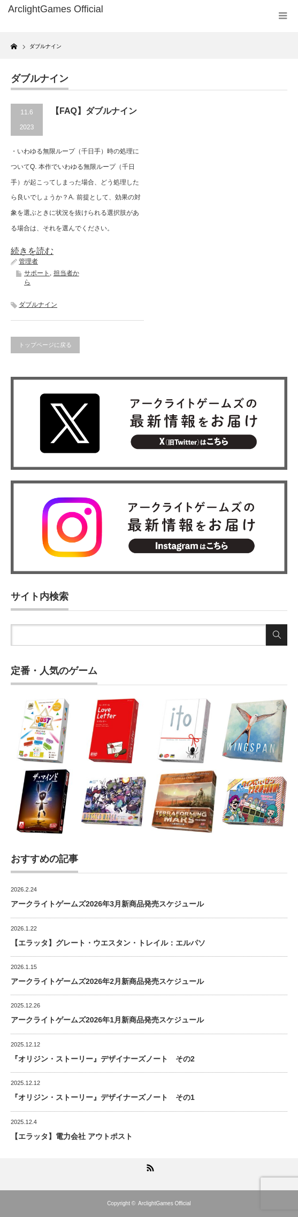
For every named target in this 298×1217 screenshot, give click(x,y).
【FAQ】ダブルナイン (94, 110)
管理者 (28, 261)
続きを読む (32, 250)
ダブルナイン (38, 304)
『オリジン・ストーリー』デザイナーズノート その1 (103, 1097)
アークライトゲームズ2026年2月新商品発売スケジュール (107, 981)
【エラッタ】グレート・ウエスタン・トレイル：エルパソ (108, 943)
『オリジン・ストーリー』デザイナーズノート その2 (103, 1059)
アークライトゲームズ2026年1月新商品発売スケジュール (107, 1020)
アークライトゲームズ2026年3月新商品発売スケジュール (107, 904)
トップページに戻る (45, 345)
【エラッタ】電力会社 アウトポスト (72, 1136)
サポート (37, 273)
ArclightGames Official (164, 1203)
